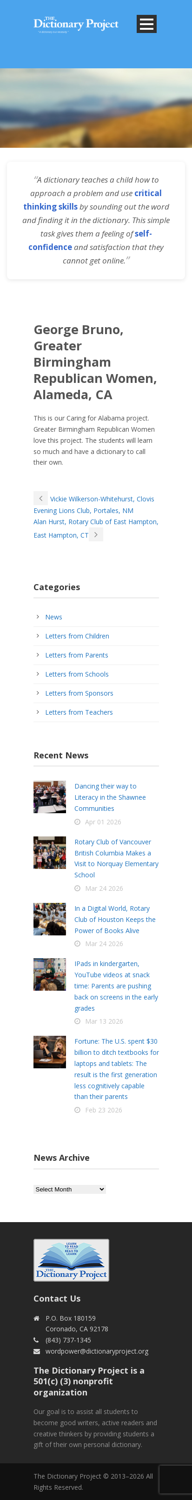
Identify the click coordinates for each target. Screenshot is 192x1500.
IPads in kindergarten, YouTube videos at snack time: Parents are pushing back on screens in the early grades (116, 985)
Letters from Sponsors (79, 693)
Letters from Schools (77, 674)
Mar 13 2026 (104, 1021)
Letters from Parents (76, 655)
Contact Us (56, 1298)
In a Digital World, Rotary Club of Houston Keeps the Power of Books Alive (115, 919)
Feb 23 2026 (103, 1109)
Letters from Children (77, 636)
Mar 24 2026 (104, 888)
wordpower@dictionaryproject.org (97, 1351)
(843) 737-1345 (68, 1340)
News (53, 616)
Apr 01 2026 (103, 821)
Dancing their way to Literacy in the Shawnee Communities (110, 797)
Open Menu (147, 24)
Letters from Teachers (79, 712)
